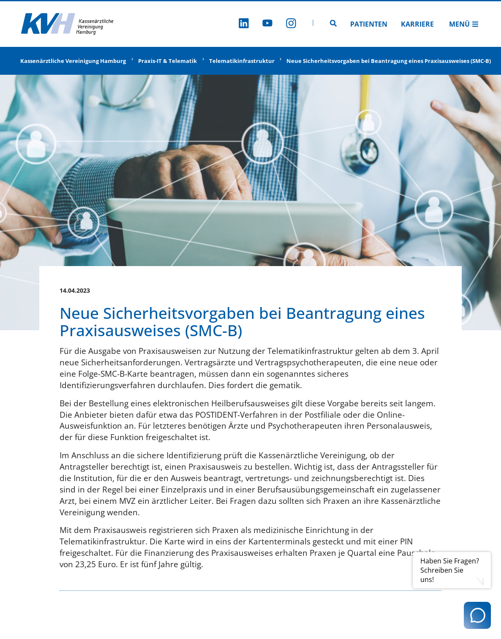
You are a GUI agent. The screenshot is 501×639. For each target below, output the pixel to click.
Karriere (417, 24)
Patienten (368, 24)
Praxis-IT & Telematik (167, 61)
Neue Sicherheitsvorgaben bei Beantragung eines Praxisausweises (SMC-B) (388, 61)
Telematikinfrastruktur (242, 61)
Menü (464, 24)
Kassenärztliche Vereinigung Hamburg (73, 61)
